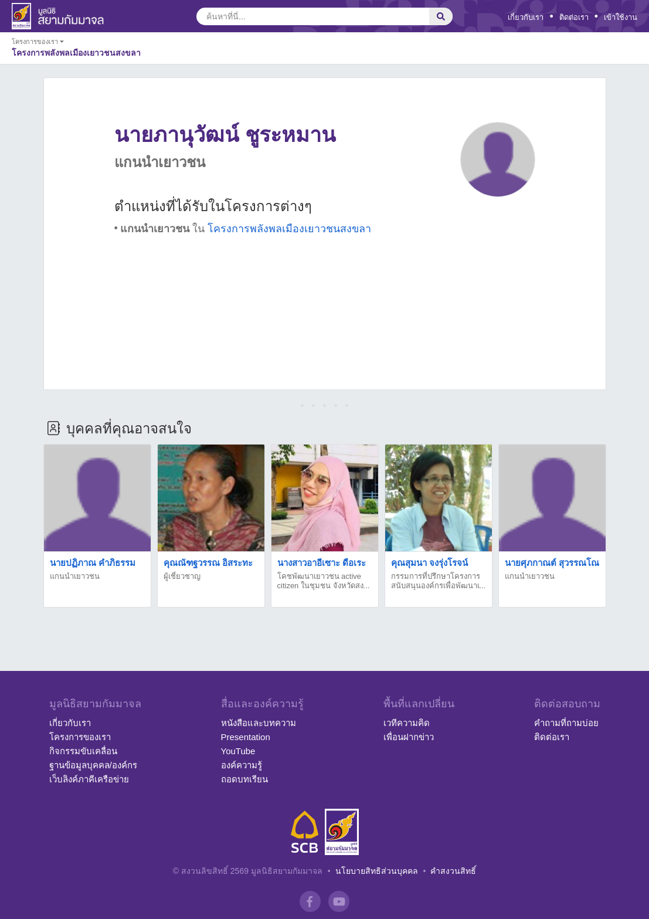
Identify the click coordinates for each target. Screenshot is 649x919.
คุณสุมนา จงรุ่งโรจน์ (429, 563)
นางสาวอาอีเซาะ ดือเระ (321, 563)
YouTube (238, 751)
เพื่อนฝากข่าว (408, 737)
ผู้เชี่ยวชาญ (182, 576)
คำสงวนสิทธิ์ (453, 871)
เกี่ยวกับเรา (525, 17)
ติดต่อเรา (574, 17)
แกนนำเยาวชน (75, 576)
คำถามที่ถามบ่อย (566, 723)
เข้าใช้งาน (620, 17)
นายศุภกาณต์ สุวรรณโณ (552, 563)
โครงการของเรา (80, 737)
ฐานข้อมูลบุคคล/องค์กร (93, 765)
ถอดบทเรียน (244, 779)
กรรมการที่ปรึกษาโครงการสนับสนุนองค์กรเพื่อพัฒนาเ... (438, 581)
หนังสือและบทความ (258, 723)
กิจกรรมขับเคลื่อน (83, 751)
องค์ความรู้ (241, 765)
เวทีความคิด (406, 723)
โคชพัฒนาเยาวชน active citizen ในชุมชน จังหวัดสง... (323, 581)
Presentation (245, 737)
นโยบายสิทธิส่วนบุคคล (376, 871)
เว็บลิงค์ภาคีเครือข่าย (89, 779)
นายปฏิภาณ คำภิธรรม (92, 563)
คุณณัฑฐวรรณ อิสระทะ (208, 563)
